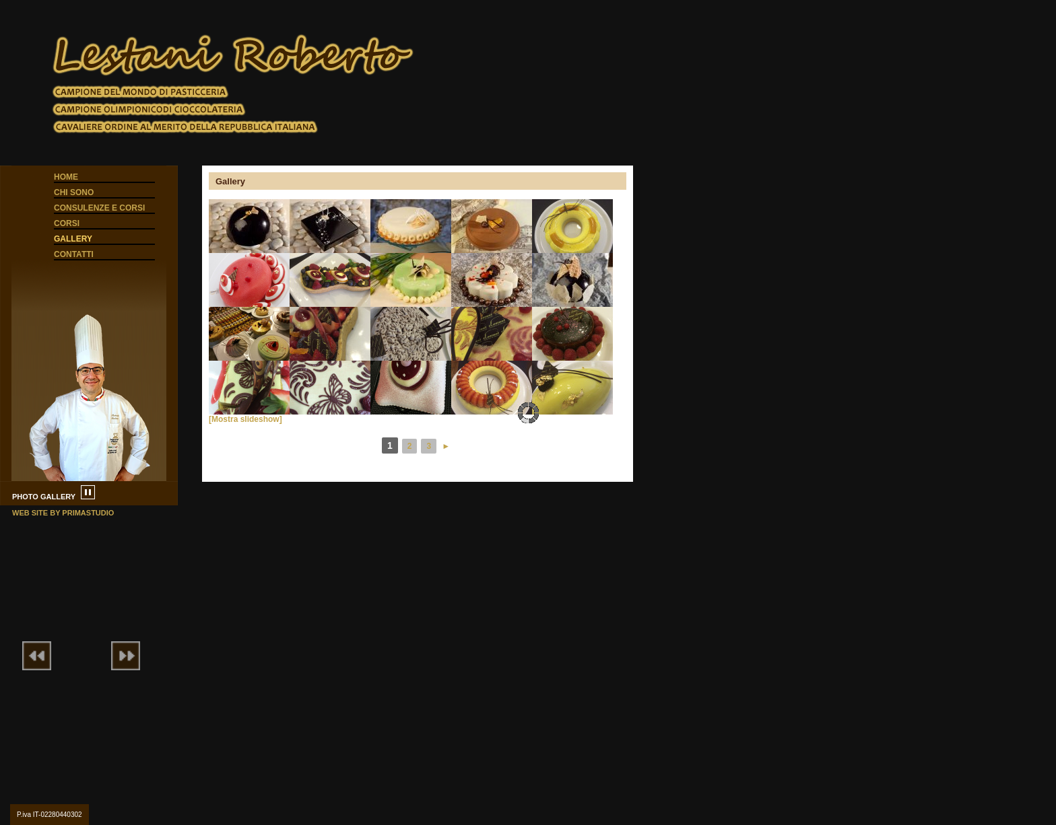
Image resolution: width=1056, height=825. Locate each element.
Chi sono (74, 192)
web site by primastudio (63, 513)
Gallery (73, 239)
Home (66, 177)
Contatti (74, 254)
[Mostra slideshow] (245, 419)
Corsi (66, 223)
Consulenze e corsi (99, 208)
